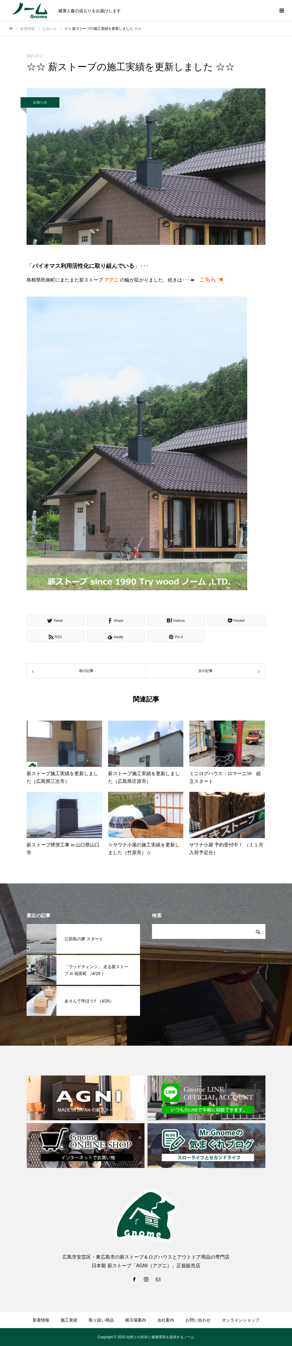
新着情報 (41, 1320)
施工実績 (69, 1320)
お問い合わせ (197, 1320)
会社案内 (165, 1320)
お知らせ (40, 102)
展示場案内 (135, 1320)
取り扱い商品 (101, 1320)
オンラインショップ (240, 1320)
